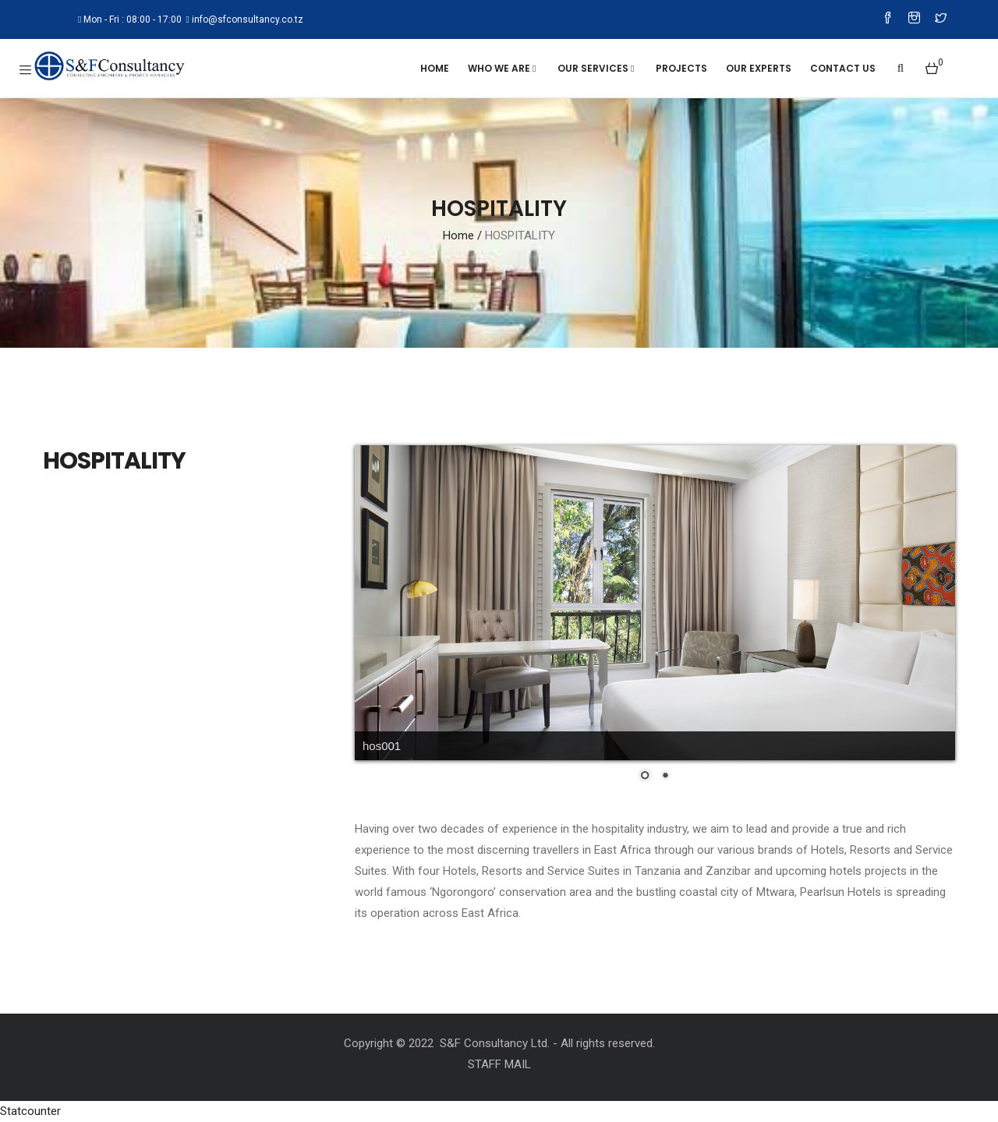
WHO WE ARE (503, 68)
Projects (681, 68)
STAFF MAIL (499, 1064)
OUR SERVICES (597, 68)
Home (434, 68)
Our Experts (758, 68)
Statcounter (30, 1111)
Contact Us (843, 68)
